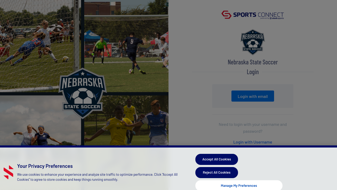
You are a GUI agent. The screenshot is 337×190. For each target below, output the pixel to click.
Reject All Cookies (217, 174)
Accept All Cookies (216, 161)
